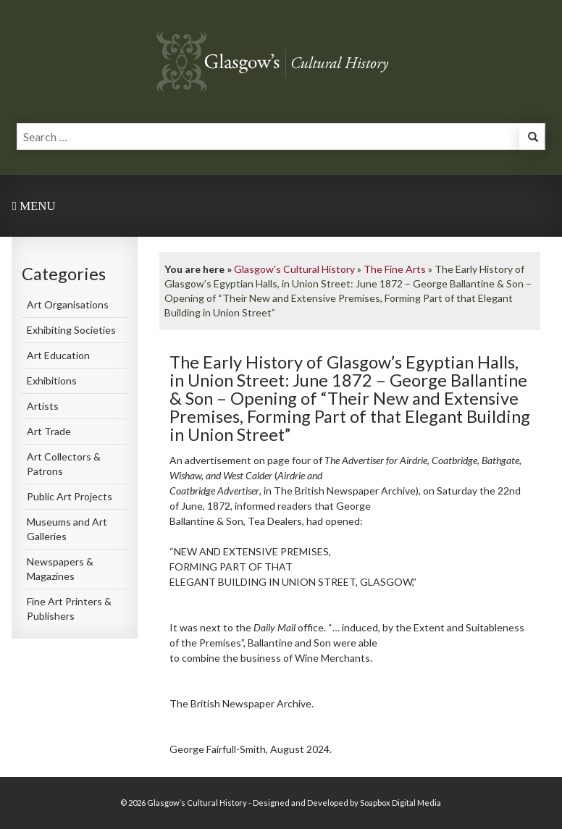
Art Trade (49, 431)
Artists (43, 406)
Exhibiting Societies (71, 330)
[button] (531, 138)
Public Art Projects (69, 496)
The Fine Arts (395, 269)
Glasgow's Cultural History (294, 269)
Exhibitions (52, 380)
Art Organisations (68, 304)
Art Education (58, 355)
